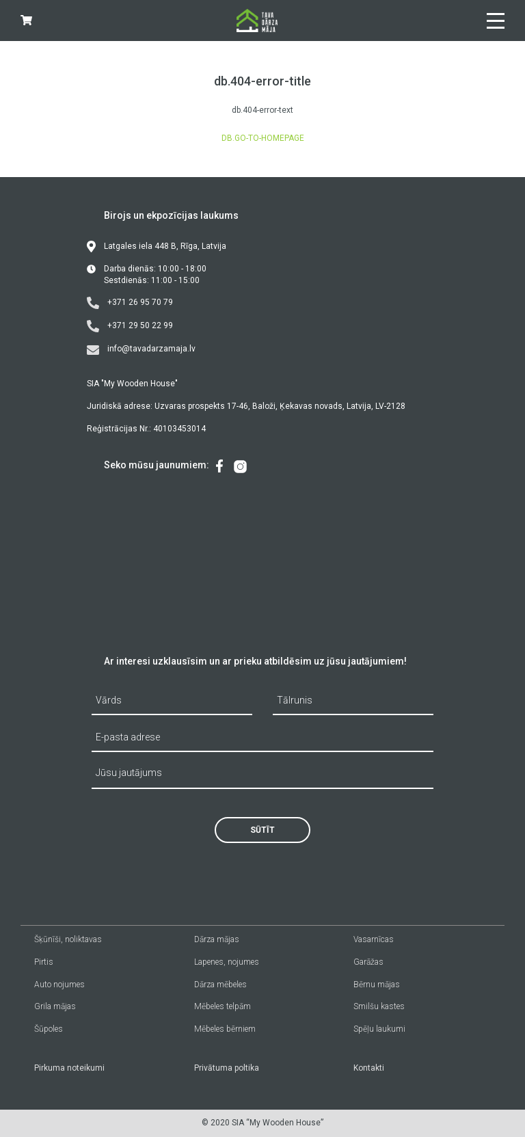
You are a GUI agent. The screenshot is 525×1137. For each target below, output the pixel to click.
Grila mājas (55, 1006)
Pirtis (43, 962)
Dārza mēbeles (220, 984)
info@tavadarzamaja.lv (141, 349)
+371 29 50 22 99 (130, 326)
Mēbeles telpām (222, 1006)
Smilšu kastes (379, 1006)
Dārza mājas (216, 939)
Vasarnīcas (373, 939)
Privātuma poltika (226, 1068)
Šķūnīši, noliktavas (68, 939)
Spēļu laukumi (379, 1029)
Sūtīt (262, 830)
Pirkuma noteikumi (69, 1068)
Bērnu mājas (376, 984)
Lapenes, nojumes (226, 962)
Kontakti (368, 1068)
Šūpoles (48, 1029)
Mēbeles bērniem (225, 1029)
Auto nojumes (59, 984)
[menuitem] (219, 466)
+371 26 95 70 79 (130, 303)
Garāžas (368, 962)
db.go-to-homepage (262, 138)
